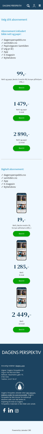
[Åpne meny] (38, 5)
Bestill (21, 87)
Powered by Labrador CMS (21, 430)
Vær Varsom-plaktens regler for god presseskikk (18, 394)
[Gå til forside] (12, 5)
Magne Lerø (20, 366)
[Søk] (28, 6)
